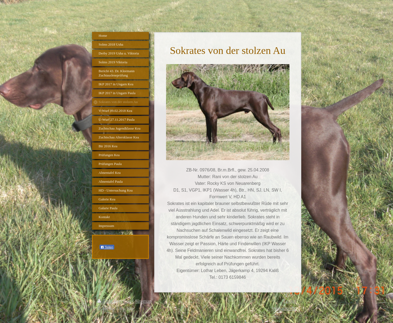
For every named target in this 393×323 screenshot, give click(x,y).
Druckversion (115, 301)
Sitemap (143, 301)
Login (290, 301)
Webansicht (284, 308)
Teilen (107, 247)
